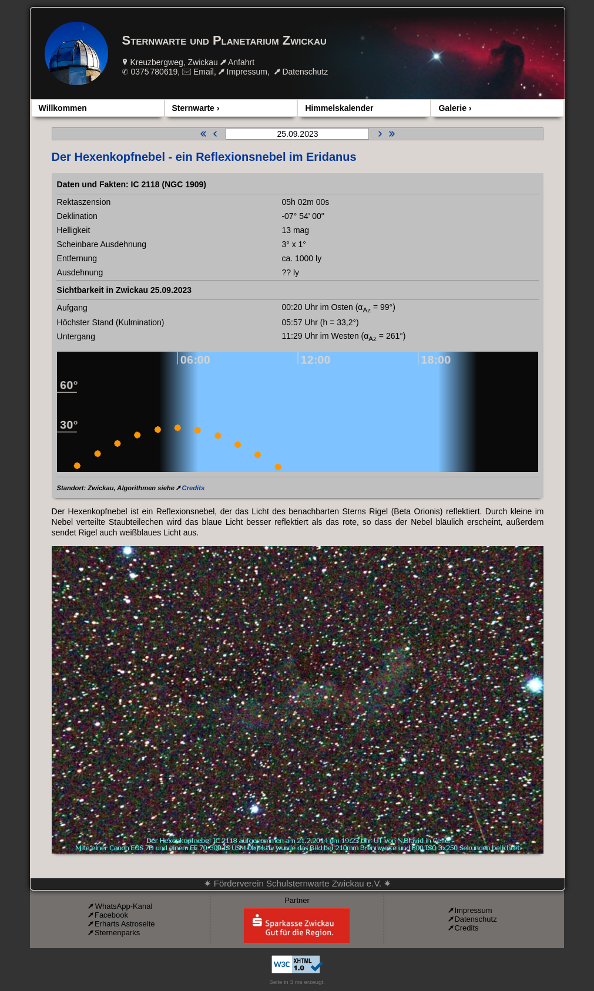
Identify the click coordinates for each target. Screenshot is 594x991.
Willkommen (63, 108)
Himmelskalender (339, 108)
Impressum (247, 71)
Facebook (111, 915)
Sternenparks (117, 932)
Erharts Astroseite (125, 923)
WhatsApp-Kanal (124, 906)
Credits (193, 487)
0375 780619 (153, 71)
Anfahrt (241, 62)
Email (203, 71)
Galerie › (454, 108)
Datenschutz (305, 71)
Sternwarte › (196, 108)
